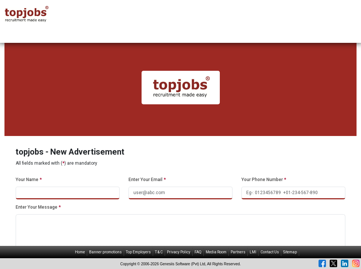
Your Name (29, 179)
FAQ (198, 252)
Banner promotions (105, 252)
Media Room (216, 252)
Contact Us (269, 252)
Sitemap (290, 252)
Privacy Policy (178, 252)
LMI (253, 252)
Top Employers (138, 252)
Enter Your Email (147, 179)
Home (80, 252)
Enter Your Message (38, 207)
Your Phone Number (263, 179)
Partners (238, 252)
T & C (159, 252)
